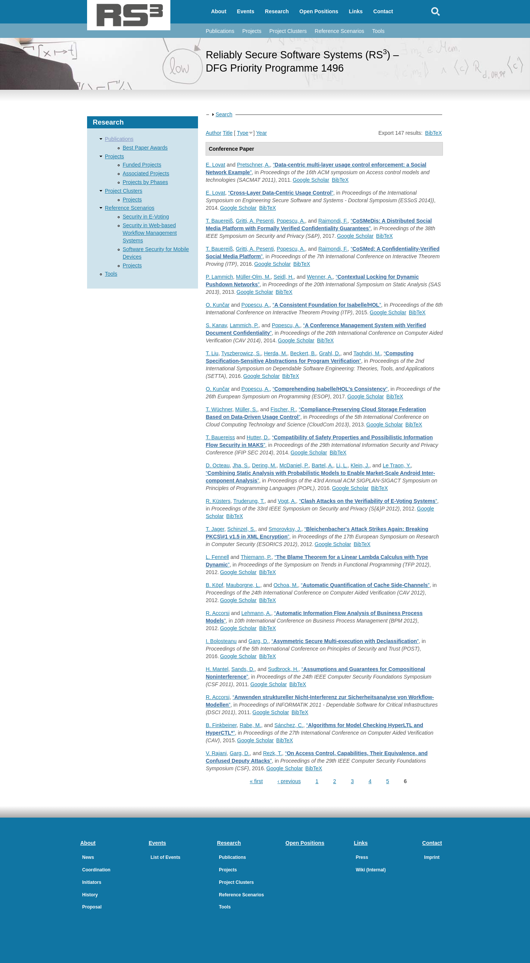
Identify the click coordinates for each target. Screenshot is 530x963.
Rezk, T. (272, 753)
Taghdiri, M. (367, 353)
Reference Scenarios (339, 31)
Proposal (91, 907)
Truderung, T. (249, 501)
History (90, 894)
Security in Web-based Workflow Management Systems (150, 232)
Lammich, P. (244, 325)
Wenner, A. (320, 277)
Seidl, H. (284, 277)
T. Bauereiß (219, 221)
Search (223, 114)
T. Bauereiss (220, 437)
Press (362, 857)
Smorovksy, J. (284, 529)
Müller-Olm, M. (253, 277)
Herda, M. (275, 353)
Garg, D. (258, 641)
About (218, 11)
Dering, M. (264, 465)
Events (245, 11)
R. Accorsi (217, 613)
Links (356, 11)
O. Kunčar (217, 305)
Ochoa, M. (285, 585)
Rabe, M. (250, 725)
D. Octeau (217, 465)
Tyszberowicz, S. (241, 353)
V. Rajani (216, 753)
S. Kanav (216, 325)
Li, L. (342, 465)
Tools (378, 31)
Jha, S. (240, 465)
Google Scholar (311, 180)
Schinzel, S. (241, 529)
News (88, 857)
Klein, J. (360, 465)
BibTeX (433, 133)
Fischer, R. (283, 409)
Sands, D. (242, 669)
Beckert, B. (303, 353)
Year (261, 133)
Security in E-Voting (146, 217)
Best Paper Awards (145, 148)
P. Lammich (219, 277)
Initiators (91, 882)
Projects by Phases (145, 182)
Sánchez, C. (288, 725)
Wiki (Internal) (371, 869)
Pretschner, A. (253, 165)
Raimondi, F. (333, 221)
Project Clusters (288, 31)
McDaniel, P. (294, 465)
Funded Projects (142, 165)
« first (256, 781)
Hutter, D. (258, 437)
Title (227, 133)
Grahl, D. (329, 353)
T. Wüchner (219, 409)
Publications (220, 31)
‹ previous (289, 781)
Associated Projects (146, 173)
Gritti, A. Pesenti (255, 221)
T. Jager (215, 529)
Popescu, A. (291, 221)
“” (281, 193)
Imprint (432, 857)
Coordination (96, 869)
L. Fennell (217, 557)
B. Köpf (214, 585)
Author (213, 133)
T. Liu (212, 353)
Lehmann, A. (256, 613)
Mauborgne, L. (243, 585)
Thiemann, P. (256, 557)
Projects (252, 31)
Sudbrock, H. (283, 669)
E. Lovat (215, 165)
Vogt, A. (287, 501)
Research (277, 11)
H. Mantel (217, 669)
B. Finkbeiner (221, 725)
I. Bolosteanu (221, 641)
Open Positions (318, 11)
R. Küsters (218, 501)
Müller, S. (246, 409)
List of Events (166, 857)
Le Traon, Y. (397, 465)
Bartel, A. (322, 465)
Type (242, 133)
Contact (383, 11)
